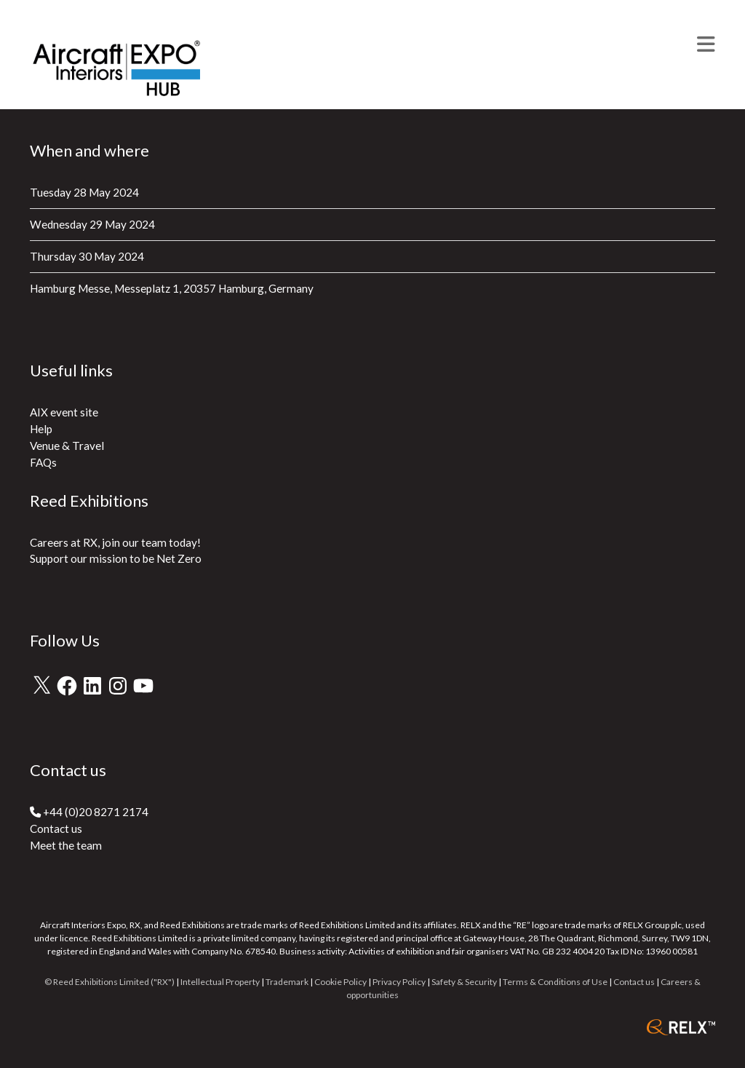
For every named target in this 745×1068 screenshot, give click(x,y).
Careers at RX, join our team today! (115, 542)
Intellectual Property (220, 981)
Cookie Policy (340, 981)
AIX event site (64, 412)
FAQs (43, 462)
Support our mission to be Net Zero (116, 558)
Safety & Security (464, 981)
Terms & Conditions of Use (555, 981)
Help (41, 428)
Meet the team (66, 845)
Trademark (287, 981)
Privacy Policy (399, 981)
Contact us (56, 828)
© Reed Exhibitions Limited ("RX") (109, 981)
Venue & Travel (67, 445)
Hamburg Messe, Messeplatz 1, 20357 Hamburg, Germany (172, 288)
